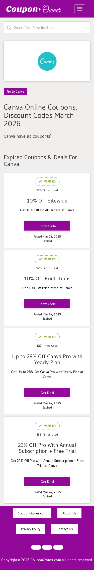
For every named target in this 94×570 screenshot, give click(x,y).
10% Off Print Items (47, 278)
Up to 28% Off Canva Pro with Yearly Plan (47, 359)
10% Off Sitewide (47, 200)
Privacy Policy (30, 529)
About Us (69, 513)
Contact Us (64, 529)
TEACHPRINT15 (47, 304)
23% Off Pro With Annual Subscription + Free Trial (47, 448)
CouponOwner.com (32, 513)
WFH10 (47, 226)
